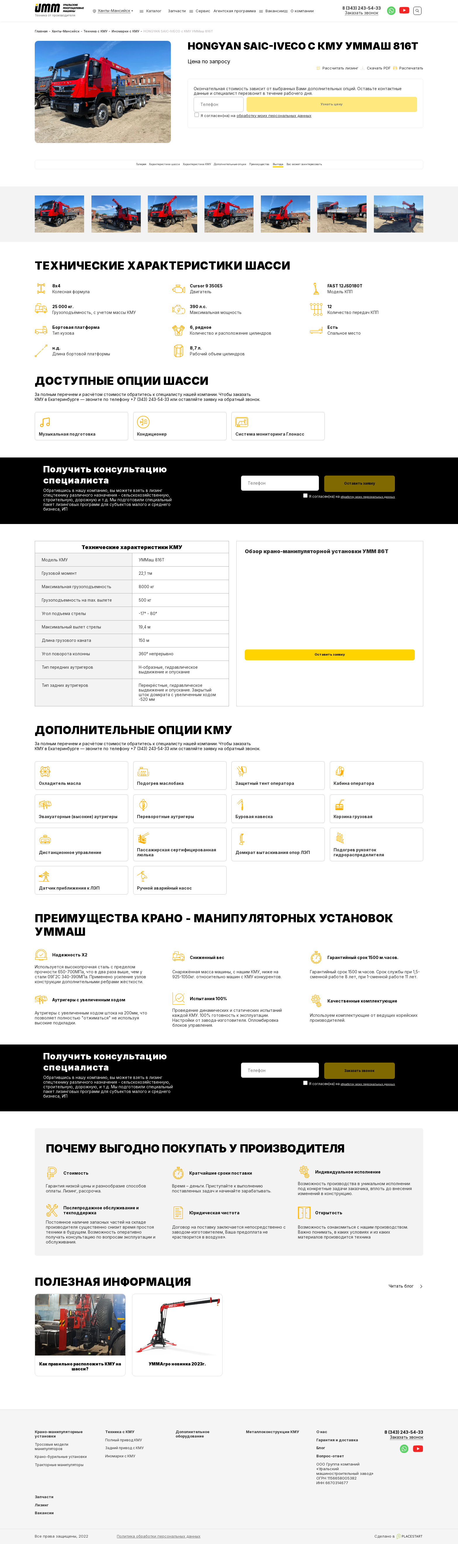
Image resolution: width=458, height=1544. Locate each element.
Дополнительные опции (230, 172)
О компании (302, 10)
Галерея (76, 172)
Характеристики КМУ (174, 172)
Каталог (150, 10)
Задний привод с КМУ (124, 1448)
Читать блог (406, 1302)
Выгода (314, 172)
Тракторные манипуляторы (59, 1465)
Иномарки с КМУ (125, 31)
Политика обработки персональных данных (158, 1536)
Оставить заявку (329, 675)
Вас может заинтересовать (361, 172)
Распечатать (408, 68)
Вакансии (275, 10)
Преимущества (281, 172)
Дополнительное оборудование (192, 1434)
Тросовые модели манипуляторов (51, 1446)
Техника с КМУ (95, 31)
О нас (321, 1432)
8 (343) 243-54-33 (403, 1435)
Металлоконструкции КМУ (272, 1432)
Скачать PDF (376, 68)
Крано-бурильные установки (61, 1457)
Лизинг (41, 1505)
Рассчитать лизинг (337, 68)
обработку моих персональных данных (274, 116)
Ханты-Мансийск (65, 31)
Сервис (203, 10)
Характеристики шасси (119, 172)
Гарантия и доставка (337, 1440)
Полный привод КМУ (123, 1440)
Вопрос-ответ (330, 1456)
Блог (320, 1448)
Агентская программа (235, 10)
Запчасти (177, 10)
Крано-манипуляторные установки (59, 1434)
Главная (41, 31)
